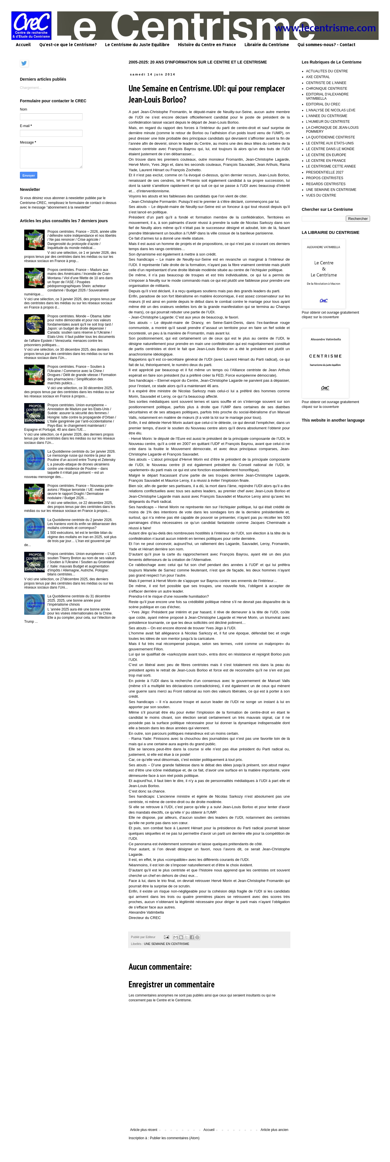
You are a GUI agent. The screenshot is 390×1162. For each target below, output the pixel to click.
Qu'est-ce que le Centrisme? (68, 44)
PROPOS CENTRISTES (324, 178)
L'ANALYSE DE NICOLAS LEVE (330, 110)
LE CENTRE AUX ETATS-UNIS (330, 143)
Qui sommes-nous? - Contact (326, 44)
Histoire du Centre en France (207, 44)
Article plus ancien (274, 1130)
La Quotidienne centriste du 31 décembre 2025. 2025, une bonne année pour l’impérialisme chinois (79, 600)
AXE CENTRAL (318, 77)
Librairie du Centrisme (267, 44)
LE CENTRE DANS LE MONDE (330, 149)
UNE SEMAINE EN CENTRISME (166, 943)
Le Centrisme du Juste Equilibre (137, 44)
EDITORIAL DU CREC (323, 104)
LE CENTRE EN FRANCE (326, 161)
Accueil (23, 44)
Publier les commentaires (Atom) (175, 1138)
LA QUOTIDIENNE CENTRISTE (330, 137)
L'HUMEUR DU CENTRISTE (328, 122)
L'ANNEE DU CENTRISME (326, 116)
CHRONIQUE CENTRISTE (326, 89)
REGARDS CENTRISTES (326, 184)
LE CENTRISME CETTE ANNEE (331, 166)
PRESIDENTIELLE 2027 (324, 172)
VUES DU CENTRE (321, 195)
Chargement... (31, 88)
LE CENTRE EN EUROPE (326, 155)
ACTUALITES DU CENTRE (327, 71)
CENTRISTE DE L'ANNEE (326, 83)
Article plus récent (143, 1130)
